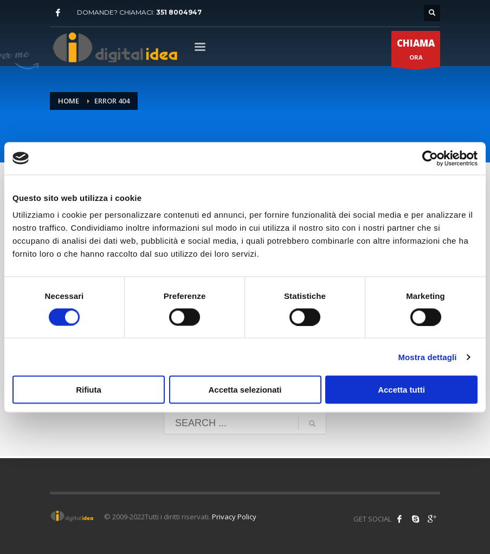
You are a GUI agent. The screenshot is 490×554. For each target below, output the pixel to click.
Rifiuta (88, 389)
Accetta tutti (401, 389)
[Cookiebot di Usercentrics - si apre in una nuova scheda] (430, 158)
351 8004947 (179, 12)
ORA (415, 51)
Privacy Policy (234, 517)
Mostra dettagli (427, 356)
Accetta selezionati (244, 389)
